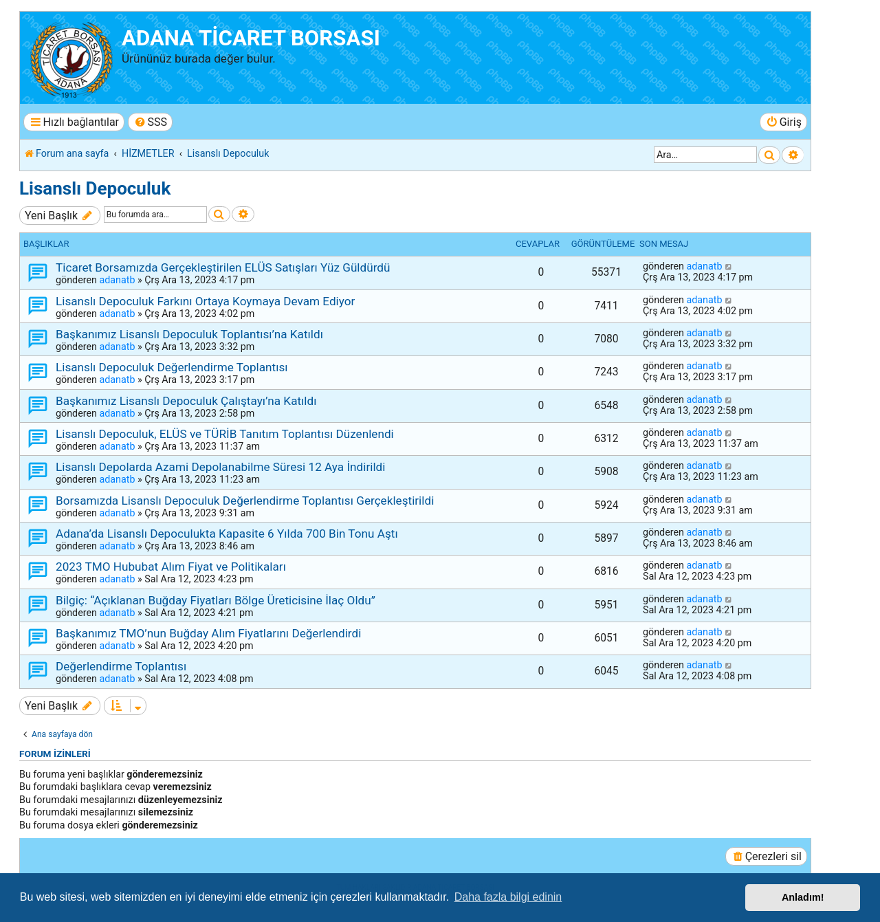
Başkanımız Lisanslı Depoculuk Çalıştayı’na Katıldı (186, 401)
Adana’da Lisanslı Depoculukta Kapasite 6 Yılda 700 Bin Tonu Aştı (227, 533)
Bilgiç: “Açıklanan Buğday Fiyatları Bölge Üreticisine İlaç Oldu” (215, 600)
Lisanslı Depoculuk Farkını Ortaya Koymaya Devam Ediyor (205, 301)
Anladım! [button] (803, 897)
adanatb (117, 279)
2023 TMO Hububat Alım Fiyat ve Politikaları (171, 566)
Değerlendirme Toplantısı (121, 666)
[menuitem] (150, 122)
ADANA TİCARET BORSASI (251, 38)
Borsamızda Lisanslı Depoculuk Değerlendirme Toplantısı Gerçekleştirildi (245, 500)
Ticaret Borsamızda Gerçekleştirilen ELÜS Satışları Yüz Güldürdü (223, 267)
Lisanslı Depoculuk (94, 188)
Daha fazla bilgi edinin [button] (508, 897)
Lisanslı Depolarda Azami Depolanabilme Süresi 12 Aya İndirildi (220, 467)
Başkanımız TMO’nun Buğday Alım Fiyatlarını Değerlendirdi (208, 633)
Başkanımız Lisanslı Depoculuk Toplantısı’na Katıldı (189, 334)
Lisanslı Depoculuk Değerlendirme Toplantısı (172, 367)
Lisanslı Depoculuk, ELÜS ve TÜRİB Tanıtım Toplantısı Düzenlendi (225, 434)
